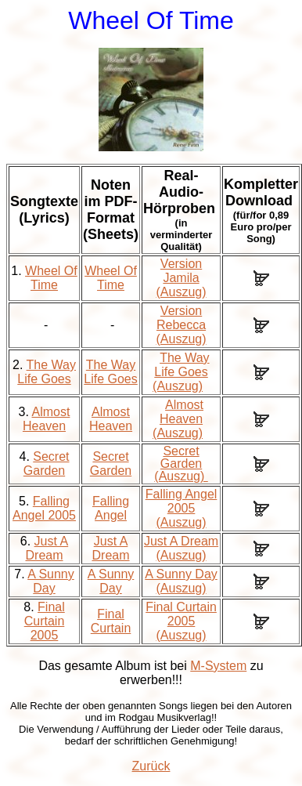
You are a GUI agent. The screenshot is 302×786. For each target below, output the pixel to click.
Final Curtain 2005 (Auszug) (181, 621)
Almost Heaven (46, 419)
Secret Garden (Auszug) (180, 463)
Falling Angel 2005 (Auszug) (182, 508)
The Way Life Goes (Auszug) (181, 372)
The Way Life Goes (46, 372)
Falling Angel (110, 508)
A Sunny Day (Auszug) (181, 581)
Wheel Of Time (51, 278)
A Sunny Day (50, 581)
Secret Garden (46, 463)
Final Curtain (111, 621)
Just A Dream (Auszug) (181, 548)
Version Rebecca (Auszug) (181, 325)
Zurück (151, 766)
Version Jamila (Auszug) (181, 278)
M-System (218, 665)
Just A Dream (47, 548)
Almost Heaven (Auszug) (178, 419)
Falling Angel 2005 (44, 508)
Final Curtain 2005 (44, 621)
